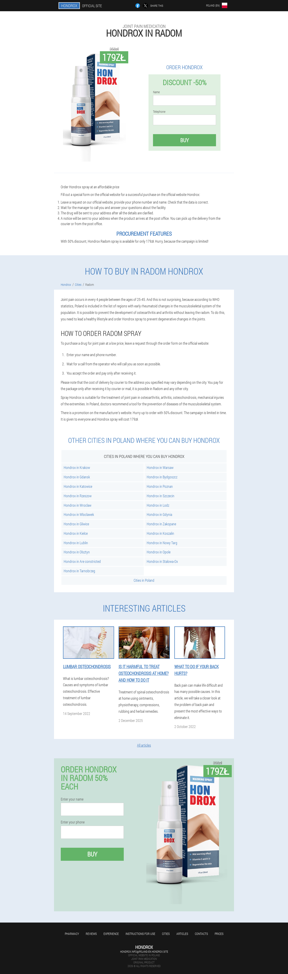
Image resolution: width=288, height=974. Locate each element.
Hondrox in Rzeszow (78, 495)
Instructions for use (140, 934)
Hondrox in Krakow (77, 467)
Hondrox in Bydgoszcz (162, 477)
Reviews (91, 934)
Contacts (201, 934)
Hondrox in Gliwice (76, 523)
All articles (144, 745)
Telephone (159, 111)
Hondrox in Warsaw (160, 467)
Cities (166, 934)
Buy (184, 140)
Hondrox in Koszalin (160, 533)
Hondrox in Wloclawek (79, 514)
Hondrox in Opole (159, 552)
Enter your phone (73, 822)
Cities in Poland (144, 580)
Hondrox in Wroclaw (77, 505)
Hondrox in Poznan (160, 486)
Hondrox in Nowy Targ (162, 542)
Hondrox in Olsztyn (77, 552)
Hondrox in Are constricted (82, 561)
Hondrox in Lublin (76, 542)
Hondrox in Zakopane (161, 523)
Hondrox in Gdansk (77, 477)
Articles (182, 934)
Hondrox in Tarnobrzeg (79, 570)
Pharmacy (72, 934)
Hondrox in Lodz (158, 505)
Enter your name (72, 799)
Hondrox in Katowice (78, 486)
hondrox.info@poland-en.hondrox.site (144, 951)
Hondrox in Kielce (76, 533)
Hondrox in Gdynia (159, 514)
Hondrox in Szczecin (160, 495)
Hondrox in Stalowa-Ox (162, 561)
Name (156, 92)
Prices (219, 934)
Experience (111, 934)
